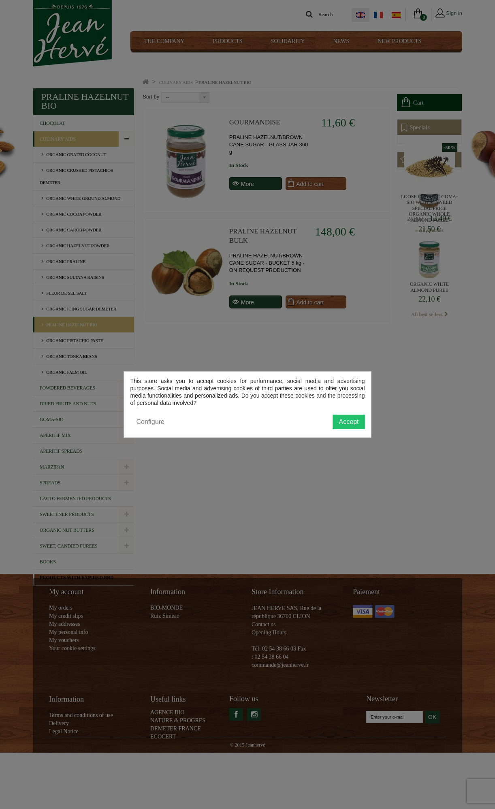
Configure (150, 421)
